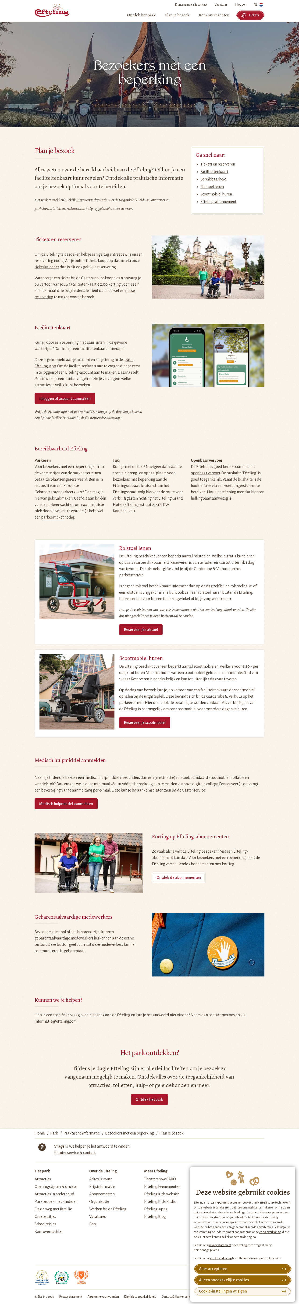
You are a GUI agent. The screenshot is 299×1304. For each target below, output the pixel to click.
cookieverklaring (270, 1232)
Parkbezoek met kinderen (56, 1202)
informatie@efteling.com (56, 1021)
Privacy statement (70, 1296)
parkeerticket (52, 517)
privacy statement (219, 1245)
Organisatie (99, 1202)
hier (79, 200)
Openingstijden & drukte (56, 1187)
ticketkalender (47, 267)
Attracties (43, 1179)
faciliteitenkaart (82, 284)
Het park (42, 1171)
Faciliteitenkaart (214, 172)
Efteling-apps (155, 1209)
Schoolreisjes (45, 1224)
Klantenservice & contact (191, 4)
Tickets (250, 15)
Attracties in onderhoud (54, 1194)
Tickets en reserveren (217, 164)
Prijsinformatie (102, 1187)
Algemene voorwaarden (103, 1296)
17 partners (222, 1202)
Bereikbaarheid (213, 179)
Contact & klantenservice (178, 1296)
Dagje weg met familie (53, 1209)
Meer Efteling (155, 1171)
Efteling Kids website (161, 1194)
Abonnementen (102, 1194)
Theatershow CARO (160, 1179)
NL (258, 5)
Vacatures (221, 4)
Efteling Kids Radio (160, 1202)
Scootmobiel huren (216, 194)
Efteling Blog (155, 1217)
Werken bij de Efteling (107, 1209)
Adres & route (100, 1179)
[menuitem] (141, 15)
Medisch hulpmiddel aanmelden (66, 804)
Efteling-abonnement (218, 202)
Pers (92, 1224)
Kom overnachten (49, 1232)
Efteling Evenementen (162, 1187)
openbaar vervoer (205, 473)
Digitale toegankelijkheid (140, 1296)
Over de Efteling (103, 1171)
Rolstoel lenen (212, 187)
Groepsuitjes (45, 1217)
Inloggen (240, 4)
